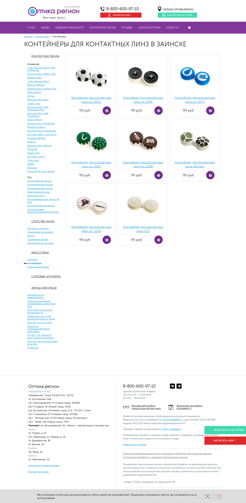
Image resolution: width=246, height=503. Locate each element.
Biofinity (31, 142)
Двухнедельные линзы (40, 185)
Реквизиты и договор (135, 444)
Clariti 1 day (33, 103)
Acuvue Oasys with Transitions (37, 115)
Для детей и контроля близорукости (39, 311)
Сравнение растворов (40, 232)
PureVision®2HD (36, 138)
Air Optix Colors (36, 157)
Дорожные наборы (38, 267)
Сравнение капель (37, 239)
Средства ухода (43, 221)
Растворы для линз (38, 228)
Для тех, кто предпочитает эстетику (42, 343)
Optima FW (33, 153)
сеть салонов (71, 6)
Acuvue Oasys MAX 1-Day (41, 74)
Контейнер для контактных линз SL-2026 (91, 229)
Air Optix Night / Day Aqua (41, 134)
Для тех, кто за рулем (39, 323)
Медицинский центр (69, 27)
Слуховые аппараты (46, 276)
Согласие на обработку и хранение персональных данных (155, 457)
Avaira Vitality (34, 120)
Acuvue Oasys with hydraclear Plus (37, 108)
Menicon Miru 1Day (38, 100)
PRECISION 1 (34, 92)
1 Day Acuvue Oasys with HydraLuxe (41, 69)
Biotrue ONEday (36, 85)
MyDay (31, 96)
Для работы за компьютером (35, 296)
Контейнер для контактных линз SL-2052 (91, 100)
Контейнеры (34, 263)
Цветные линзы (36, 196)
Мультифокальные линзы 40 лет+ (43, 200)
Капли (30, 236)
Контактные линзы (103, 27)
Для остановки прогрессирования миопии (43, 211)
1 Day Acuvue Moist (38, 81)
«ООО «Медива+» (172, 419)
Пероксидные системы (40, 243)
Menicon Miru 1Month (39, 146)
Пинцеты (32, 259)
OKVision (32, 168)
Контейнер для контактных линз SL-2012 (91, 164)
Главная (28, 36)
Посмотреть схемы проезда (43, 465)
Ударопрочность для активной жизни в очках (41, 317)
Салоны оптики (149, 27)
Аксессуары (42, 36)
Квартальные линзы (38, 192)
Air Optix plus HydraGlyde (41, 131)
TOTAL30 (32, 149)
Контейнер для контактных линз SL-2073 (195, 100)
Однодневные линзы (39, 181)
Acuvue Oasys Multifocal (41, 123)
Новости (172, 27)
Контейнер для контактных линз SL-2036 (143, 100)
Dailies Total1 (34, 78)
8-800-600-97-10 (122, 9)
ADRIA (30, 164)
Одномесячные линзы (39, 188)
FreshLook (33, 160)
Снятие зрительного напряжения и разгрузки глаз (41, 304)
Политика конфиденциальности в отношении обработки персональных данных (167, 453)
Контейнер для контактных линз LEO (143, 229)
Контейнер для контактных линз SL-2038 (143, 164)
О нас (31, 27)
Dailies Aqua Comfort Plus (41, 89)
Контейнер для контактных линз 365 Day (195, 164)
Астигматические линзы (41, 206)
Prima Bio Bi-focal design (41, 171)
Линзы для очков (43, 287)
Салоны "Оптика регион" (178, 9)
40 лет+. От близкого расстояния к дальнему (40, 336)
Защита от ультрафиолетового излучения (38, 329)
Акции (45, 27)
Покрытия (32, 348)
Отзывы (127, 27)
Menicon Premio (36, 127)
